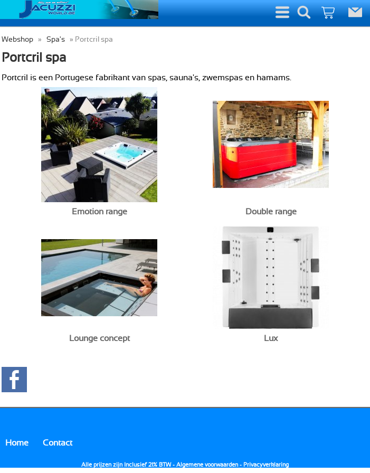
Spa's (55, 39)
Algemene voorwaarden (207, 465)
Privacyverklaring (266, 465)
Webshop (17, 39)
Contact (57, 443)
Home (17, 443)
